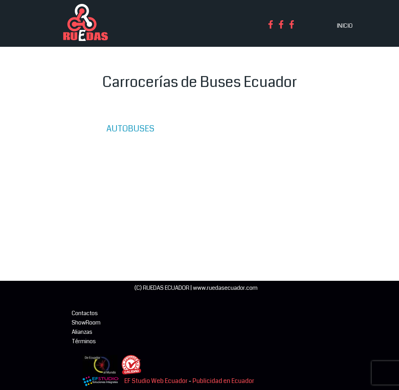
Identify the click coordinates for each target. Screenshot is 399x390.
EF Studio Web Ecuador (155, 380)
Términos (84, 341)
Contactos (85, 313)
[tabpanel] (199, 82)
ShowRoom (86, 323)
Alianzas (82, 332)
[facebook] (270, 24)
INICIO (345, 26)
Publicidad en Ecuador (223, 380)
